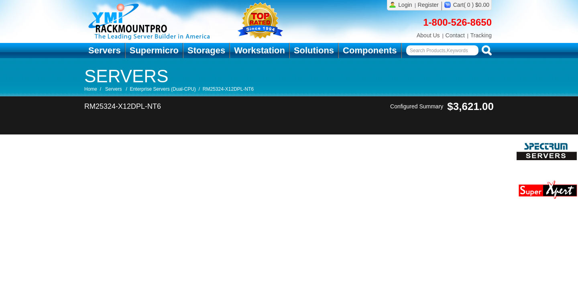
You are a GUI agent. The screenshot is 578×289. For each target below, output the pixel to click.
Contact (455, 35)
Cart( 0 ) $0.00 (471, 5)
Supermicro (154, 50)
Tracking (481, 35)
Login (405, 5)
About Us (428, 35)
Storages (206, 50)
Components (370, 50)
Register (428, 5)
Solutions (314, 50)
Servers (104, 50)
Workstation (259, 50)
